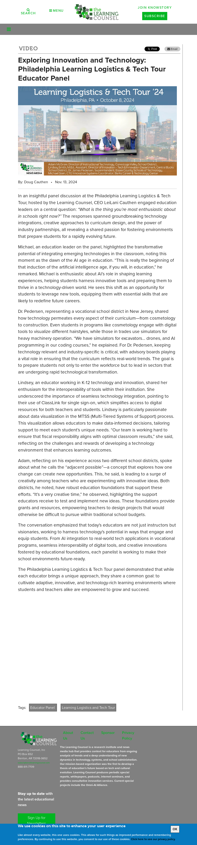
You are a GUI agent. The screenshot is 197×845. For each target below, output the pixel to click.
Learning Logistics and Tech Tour (88, 707)
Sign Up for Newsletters (36, 820)
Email (172, 49)
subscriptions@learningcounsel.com (34, 762)
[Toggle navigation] (9, 29)
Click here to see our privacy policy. (153, 839)
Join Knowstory (155, 7)
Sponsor (108, 732)
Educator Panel (43, 707)
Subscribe (154, 16)
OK (175, 829)
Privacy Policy (128, 735)
